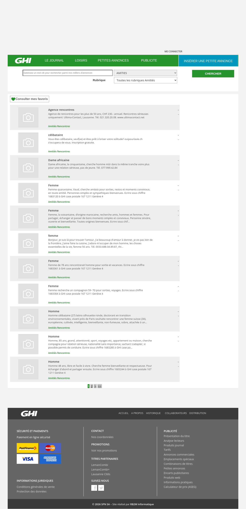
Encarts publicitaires (176, 473)
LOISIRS (81, 60)
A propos (137, 413)
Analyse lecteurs (174, 440)
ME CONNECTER (173, 51)
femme (53, 235)
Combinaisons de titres (178, 464)
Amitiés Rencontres (59, 126)
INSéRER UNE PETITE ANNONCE (208, 61)
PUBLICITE (149, 60)
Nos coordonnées (102, 437)
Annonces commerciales (179, 454)
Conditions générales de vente (36, 487)
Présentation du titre (177, 436)
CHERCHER (213, 73)
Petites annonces (174, 468)
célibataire (55, 135)
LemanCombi (99, 465)
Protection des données (32, 491)
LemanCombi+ (100, 469)
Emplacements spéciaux (179, 459)
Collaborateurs (176, 413)
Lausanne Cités (100, 474)
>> (99, 386)
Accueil (124, 413)
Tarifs (167, 450)
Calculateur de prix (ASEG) (180, 487)
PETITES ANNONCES (113, 60)
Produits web (172, 477)
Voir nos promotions (104, 450)
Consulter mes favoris (32, 99)
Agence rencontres (61, 110)
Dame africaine (58, 160)
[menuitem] (54, 60)
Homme (53, 311)
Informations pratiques (178, 482)
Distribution (197, 413)
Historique (153, 413)
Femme (53, 185)
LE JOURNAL (54, 60)
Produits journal (174, 445)
